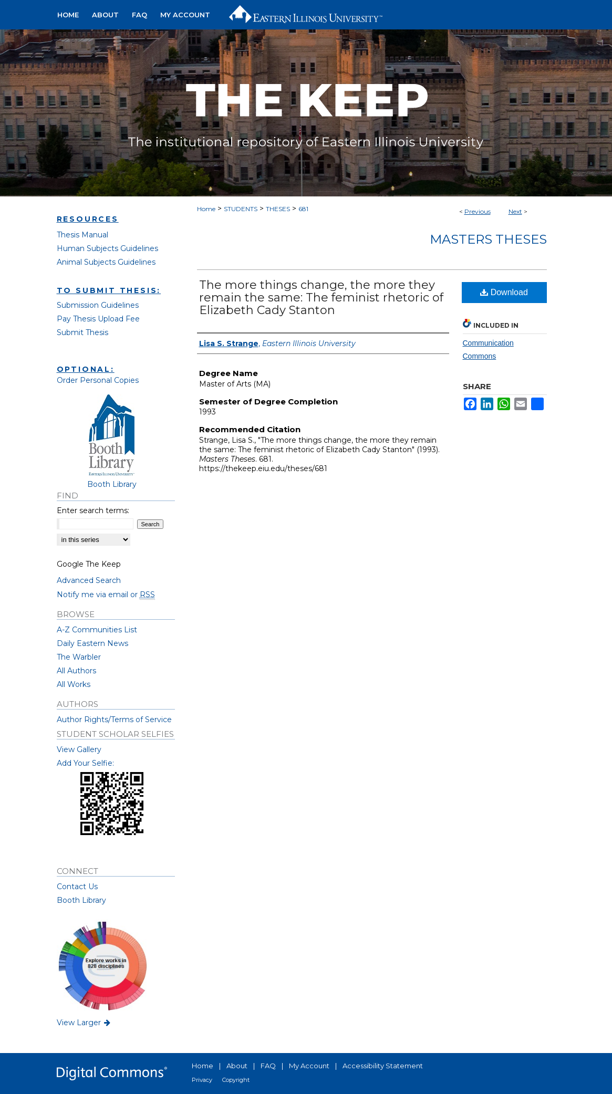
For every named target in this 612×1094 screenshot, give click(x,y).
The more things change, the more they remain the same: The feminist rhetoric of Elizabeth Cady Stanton (321, 297)
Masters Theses (488, 239)
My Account (309, 1065)
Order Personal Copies (98, 380)
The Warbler (79, 657)
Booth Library (81, 900)
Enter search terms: (93, 510)
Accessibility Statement (383, 1065)
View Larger (84, 1022)
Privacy (202, 1079)
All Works (73, 684)
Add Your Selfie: (85, 763)
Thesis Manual (82, 234)
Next (515, 211)
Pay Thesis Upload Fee (98, 319)
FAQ (268, 1065)
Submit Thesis (82, 332)
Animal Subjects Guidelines (106, 262)
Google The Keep (89, 564)
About (236, 1065)
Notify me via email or (106, 594)
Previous (477, 211)
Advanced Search (89, 580)
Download (504, 292)
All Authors (76, 670)
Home (206, 209)
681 (303, 209)
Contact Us (77, 886)
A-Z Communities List (97, 629)
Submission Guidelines (98, 305)
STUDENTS (240, 209)
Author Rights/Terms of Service (114, 719)
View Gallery (79, 749)
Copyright (236, 1079)
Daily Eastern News (92, 643)
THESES (278, 209)
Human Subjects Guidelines (107, 248)
